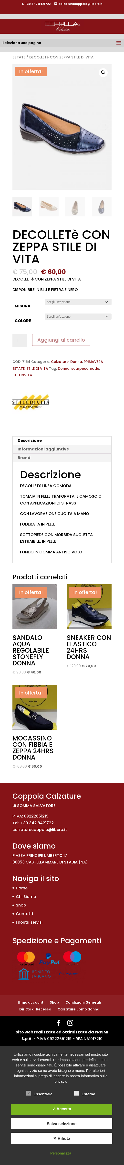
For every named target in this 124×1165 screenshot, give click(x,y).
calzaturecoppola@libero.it (39, 829)
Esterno (84, 1093)
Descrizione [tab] (30, 440)
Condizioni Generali (83, 1002)
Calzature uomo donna (78, 1009)
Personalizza (60, 1153)
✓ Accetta (61, 1109)
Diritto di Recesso (35, 1009)
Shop (21, 905)
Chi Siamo (26, 896)
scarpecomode (85, 368)
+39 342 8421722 (38, 4)
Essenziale (39, 1093)
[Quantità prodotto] (19, 340)
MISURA (23, 306)
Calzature (60, 361)
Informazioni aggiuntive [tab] (43, 449)
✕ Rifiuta (61, 1138)
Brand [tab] (24, 457)
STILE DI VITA (37, 368)
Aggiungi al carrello (61, 339)
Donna (76, 361)
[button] (103, 72)
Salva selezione (61, 1123)
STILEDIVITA (22, 375)
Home (22, 888)
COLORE (23, 321)
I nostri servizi (29, 922)
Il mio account (30, 1002)
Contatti (24, 914)
